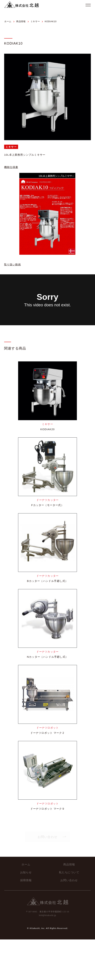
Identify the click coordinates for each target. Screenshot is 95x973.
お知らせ (26, 871)
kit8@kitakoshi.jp (47, 914)
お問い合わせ (69, 879)
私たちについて (69, 871)
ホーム (26, 863)
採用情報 (26, 879)
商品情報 (69, 863)
